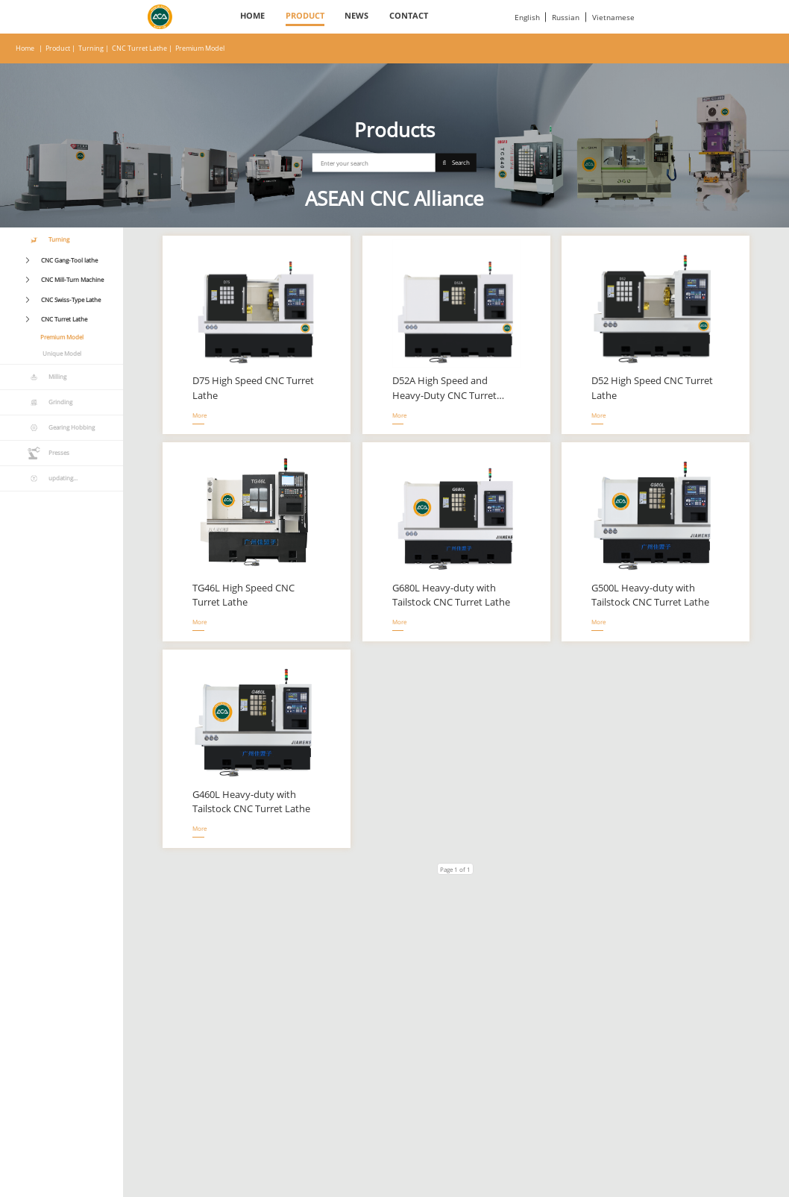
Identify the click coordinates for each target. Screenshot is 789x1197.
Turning (91, 48)
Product (305, 15)
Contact (408, 15)
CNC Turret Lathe (139, 48)
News (356, 15)
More (198, 415)
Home (252, 15)
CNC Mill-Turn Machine (72, 279)
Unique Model (62, 353)
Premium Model (199, 48)
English (527, 17)
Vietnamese (613, 17)
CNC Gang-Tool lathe (69, 260)
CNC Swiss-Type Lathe (71, 300)
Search (456, 162)
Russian (565, 17)
